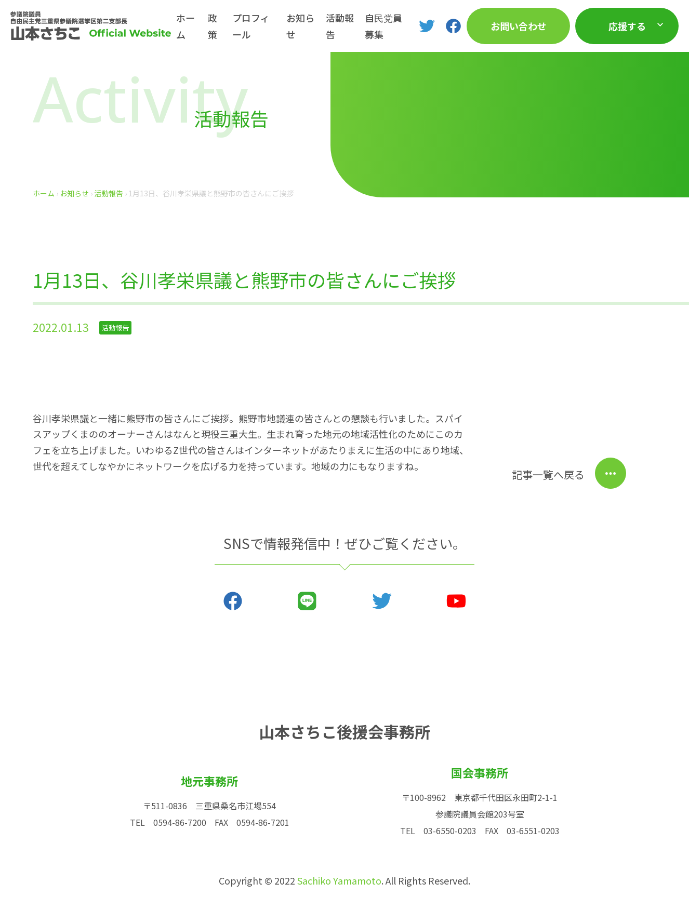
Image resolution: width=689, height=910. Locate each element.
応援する (627, 26)
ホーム (185, 26)
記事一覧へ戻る (548, 474)
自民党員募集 (383, 26)
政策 (212, 26)
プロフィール (251, 26)
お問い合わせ (519, 26)
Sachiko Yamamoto (339, 880)
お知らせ (300, 26)
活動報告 (340, 26)
